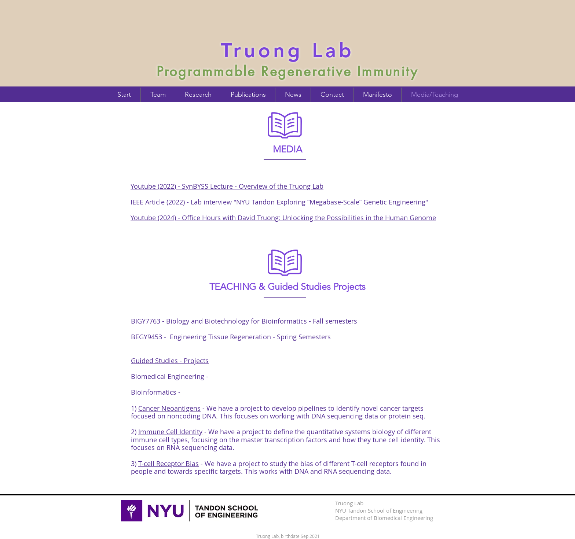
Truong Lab (287, 50)
